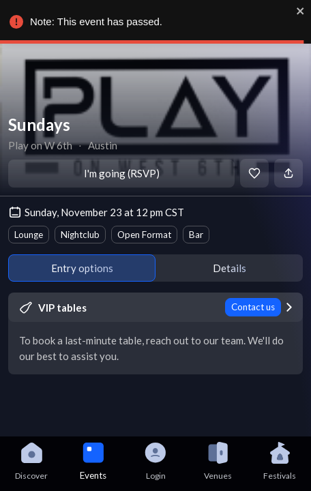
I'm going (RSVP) (122, 173)
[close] (301, 10)
